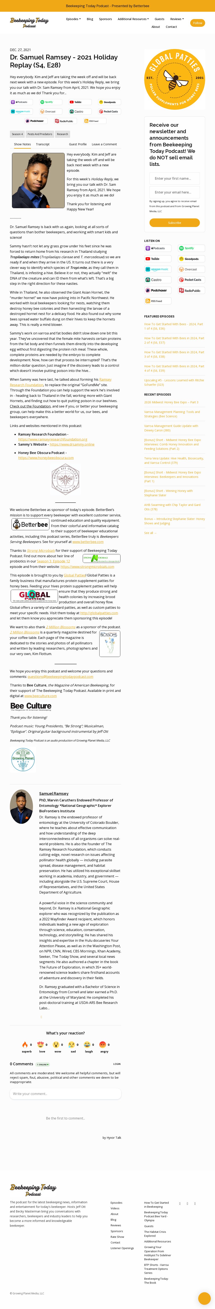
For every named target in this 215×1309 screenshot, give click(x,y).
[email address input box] (174, 192)
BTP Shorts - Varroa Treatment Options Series (156, 1269)
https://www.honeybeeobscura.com (46, 457)
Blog (90, 19)
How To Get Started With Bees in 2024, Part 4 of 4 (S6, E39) (174, 368)
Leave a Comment (104, 144)
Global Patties (75, 575)
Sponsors (105, 19)
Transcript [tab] (43, 144)
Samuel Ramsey (53, 793)
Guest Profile (78, 144)
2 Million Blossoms (24, 632)
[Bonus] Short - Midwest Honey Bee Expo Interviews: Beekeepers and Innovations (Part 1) (172, 476)
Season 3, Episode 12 (53, 561)
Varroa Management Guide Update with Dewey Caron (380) (171, 428)
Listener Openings (122, 1248)
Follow (197, 23)
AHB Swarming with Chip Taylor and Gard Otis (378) (172, 507)
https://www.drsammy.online (72, 444)
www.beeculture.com (40, 696)
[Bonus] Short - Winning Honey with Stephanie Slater (168, 493)
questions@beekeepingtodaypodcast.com (60, 676)
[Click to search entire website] (183, 27)
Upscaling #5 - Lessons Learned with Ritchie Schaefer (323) (174, 382)
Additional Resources (132, 19)
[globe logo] (41, 1017)
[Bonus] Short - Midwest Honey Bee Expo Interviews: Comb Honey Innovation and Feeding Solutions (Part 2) (172, 444)
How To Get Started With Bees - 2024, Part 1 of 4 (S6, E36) (173, 326)
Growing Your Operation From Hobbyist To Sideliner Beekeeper (157, 1253)
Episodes (72, 19)
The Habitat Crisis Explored (155, 1234)
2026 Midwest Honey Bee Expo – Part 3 (171, 402)
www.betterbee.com (88, 541)
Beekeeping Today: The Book (156, 1280)
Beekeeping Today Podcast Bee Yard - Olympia (156, 1216)
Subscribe (174, 223)
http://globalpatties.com (99, 613)
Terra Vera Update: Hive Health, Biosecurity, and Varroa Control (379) (174, 460)
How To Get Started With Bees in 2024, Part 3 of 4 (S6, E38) (174, 354)
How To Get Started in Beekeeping (156, 1204)
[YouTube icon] (180, 1203)
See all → (150, 533)
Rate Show (117, 1237)
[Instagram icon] (195, 1203)
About (156, 27)
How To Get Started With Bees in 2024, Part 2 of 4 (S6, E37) (174, 340)
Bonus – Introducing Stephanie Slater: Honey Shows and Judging (174, 521)
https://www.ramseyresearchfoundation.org (52, 439)
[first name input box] (174, 178)
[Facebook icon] (187, 1203)
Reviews (175, 19)
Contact (171, 27)
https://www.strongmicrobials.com (87, 566)
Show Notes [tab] (22, 144)
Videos (115, 1208)
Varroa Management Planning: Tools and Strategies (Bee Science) (172, 414)
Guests (159, 19)
